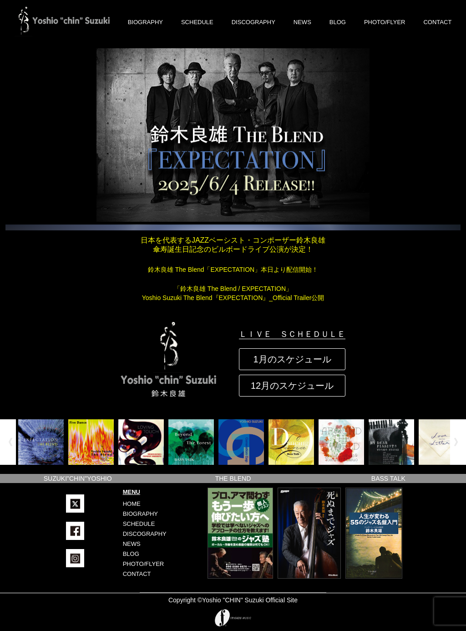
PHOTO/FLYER (384, 22)
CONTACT (437, 22)
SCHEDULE (197, 22)
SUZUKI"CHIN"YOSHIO (78, 478)
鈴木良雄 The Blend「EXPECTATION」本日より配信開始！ (233, 269)
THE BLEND (233, 478)
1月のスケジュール (292, 359)
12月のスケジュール (292, 386)
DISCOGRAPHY (253, 22)
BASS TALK (388, 478)
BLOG (337, 22)
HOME (132, 503)
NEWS (302, 22)
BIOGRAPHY (145, 22)
